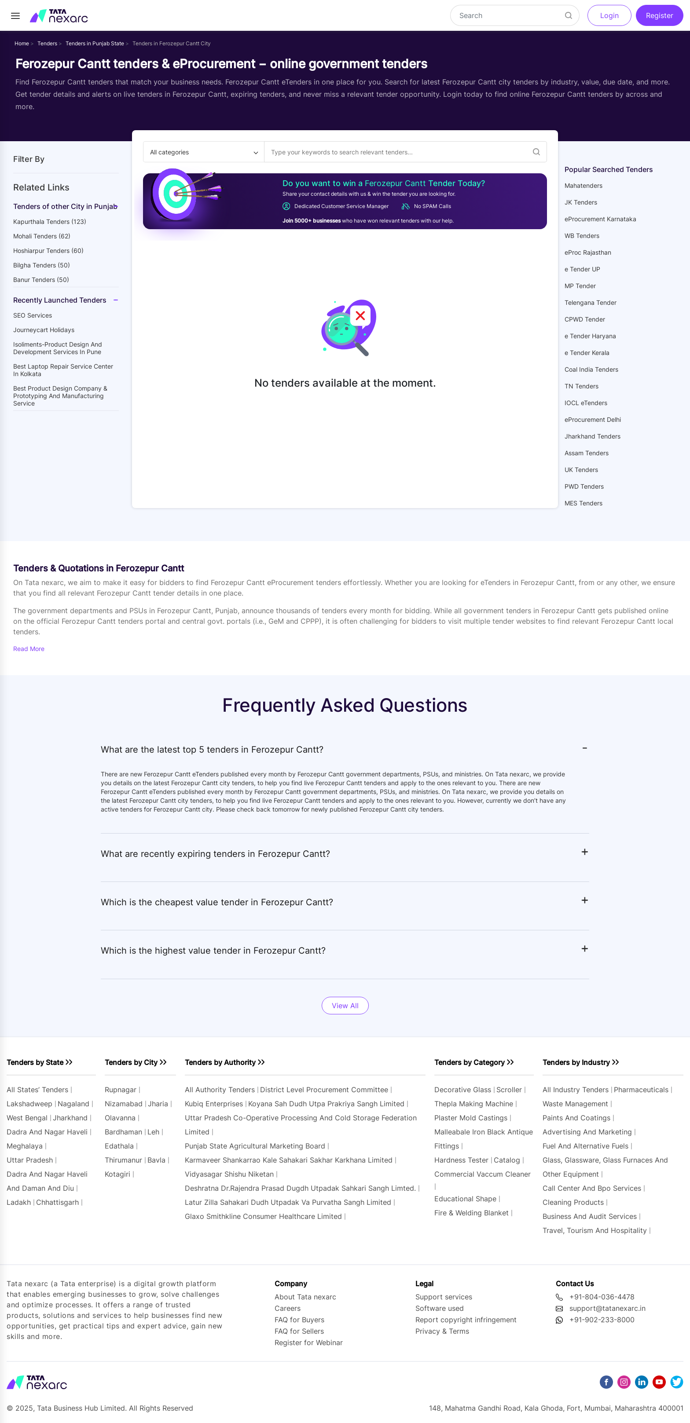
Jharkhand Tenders (592, 436)
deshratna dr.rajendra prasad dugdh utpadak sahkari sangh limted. (300, 1188)
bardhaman (123, 1131)
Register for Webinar (309, 1342)
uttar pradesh (30, 1160)
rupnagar (120, 1089)
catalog (507, 1160)
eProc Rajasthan (588, 252)
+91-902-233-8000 (602, 1319)
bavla (156, 1160)
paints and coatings (576, 1117)
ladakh (19, 1202)
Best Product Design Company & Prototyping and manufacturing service (60, 395)
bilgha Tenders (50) (41, 265)
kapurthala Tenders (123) (49, 221)
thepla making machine (473, 1103)
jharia (158, 1103)
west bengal (27, 1117)
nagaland (73, 1103)
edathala (119, 1145)
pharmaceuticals (641, 1089)
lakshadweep (29, 1103)
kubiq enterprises (214, 1103)
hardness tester (461, 1160)
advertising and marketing (587, 1131)
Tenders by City (131, 1062)
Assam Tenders (587, 453)
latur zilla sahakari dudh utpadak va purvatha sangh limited (288, 1202)
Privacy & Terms (442, 1331)
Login (609, 15)
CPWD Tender (585, 319)
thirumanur (123, 1160)
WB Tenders (582, 235)
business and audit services (590, 1216)
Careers (288, 1308)
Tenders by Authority (220, 1062)
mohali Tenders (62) (41, 236)
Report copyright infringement (466, 1319)
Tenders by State (35, 1062)
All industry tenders (577, 1089)
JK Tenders (581, 202)
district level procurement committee (324, 1089)
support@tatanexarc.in (607, 1308)
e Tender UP (582, 269)
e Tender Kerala (587, 352)
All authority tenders (220, 1089)
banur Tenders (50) (41, 279)
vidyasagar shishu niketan (229, 1174)
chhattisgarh (57, 1202)
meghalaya (25, 1145)
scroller (509, 1089)
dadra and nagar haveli (47, 1131)
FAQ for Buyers (299, 1319)
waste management (575, 1103)
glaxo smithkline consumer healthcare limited (263, 1216)
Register (659, 15)
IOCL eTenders (586, 402)
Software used (439, 1308)
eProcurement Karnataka (600, 219)
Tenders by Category (469, 1062)
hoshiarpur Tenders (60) (48, 250)
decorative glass (462, 1089)
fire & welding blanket (471, 1212)
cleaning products (573, 1202)
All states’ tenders (37, 1089)
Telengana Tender (591, 302)
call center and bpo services (592, 1188)
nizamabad (124, 1103)
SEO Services (32, 315)
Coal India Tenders (591, 369)
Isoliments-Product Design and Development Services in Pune (57, 347)
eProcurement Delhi (593, 419)
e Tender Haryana (590, 336)
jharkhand (70, 1117)
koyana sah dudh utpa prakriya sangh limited (326, 1103)
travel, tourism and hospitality (595, 1230)
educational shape (465, 1198)
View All (345, 1005)
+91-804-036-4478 (602, 1296)
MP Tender (580, 285)
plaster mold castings (470, 1117)
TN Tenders (581, 386)
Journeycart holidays (43, 329)
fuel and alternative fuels (585, 1145)
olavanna (120, 1117)
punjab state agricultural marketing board (255, 1145)
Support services (443, 1296)
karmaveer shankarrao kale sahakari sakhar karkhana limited (289, 1160)
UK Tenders (581, 469)
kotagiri (117, 1174)
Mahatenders (583, 185)
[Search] (515, 15)
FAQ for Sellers (299, 1331)
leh (153, 1131)
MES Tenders (583, 503)
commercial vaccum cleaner (482, 1174)
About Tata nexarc (305, 1296)
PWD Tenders (584, 486)
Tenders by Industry (576, 1062)
